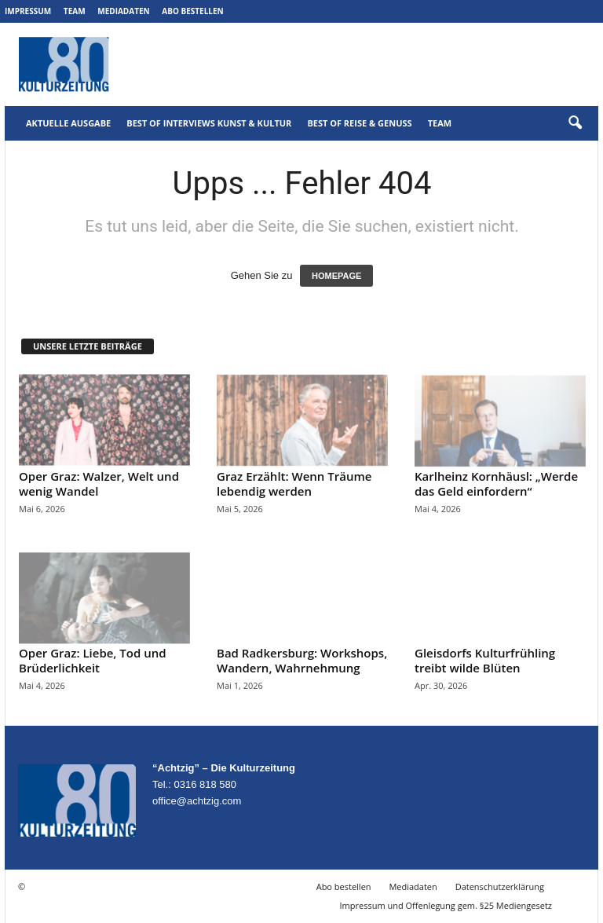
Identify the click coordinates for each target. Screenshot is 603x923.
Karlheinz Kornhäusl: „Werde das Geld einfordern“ (496, 483)
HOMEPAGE (336, 275)
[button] (574, 123)
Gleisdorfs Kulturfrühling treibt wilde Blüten (485, 660)
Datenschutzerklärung (499, 886)
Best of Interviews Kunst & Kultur (208, 123)
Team (75, 10)
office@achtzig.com (196, 801)
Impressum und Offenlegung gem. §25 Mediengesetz (446, 905)
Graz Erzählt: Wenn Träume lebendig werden (294, 483)
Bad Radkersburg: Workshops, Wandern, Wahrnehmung (302, 660)
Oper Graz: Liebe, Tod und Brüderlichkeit (92, 660)
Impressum (28, 10)
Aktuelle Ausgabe (68, 123)
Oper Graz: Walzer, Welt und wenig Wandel (99, 483)
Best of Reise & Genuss (359, 123)
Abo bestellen (192, 10)
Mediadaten (123, 10)
